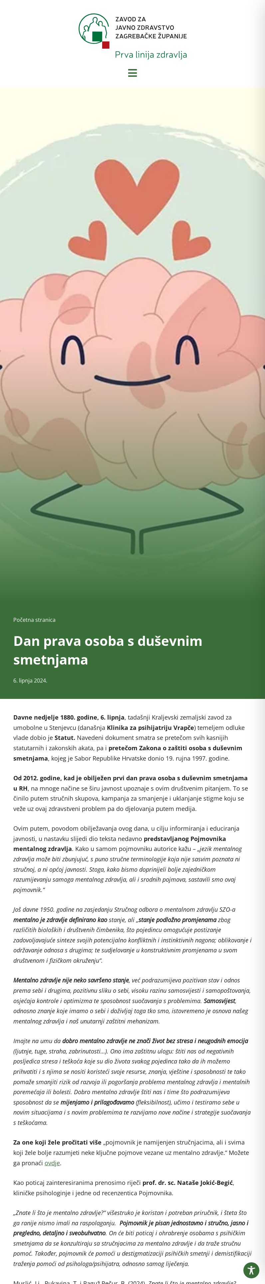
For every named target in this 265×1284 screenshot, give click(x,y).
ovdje (52, 1163)
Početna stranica (34, 619)
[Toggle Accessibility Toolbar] (251, 1270)
